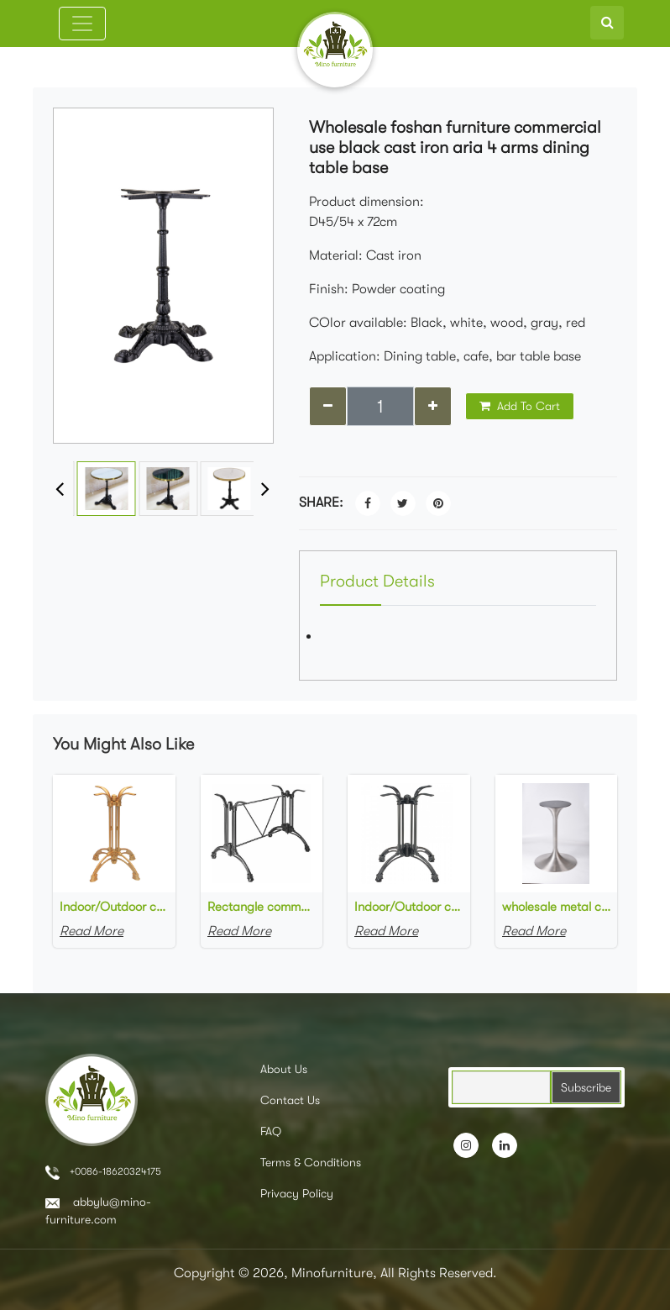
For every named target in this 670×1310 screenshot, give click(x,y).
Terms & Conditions (310, 1162)
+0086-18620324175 (103, 1172)
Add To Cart (519, 406)
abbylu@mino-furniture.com (98, 1210)
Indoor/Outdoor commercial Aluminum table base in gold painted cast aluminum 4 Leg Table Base (114, 906)
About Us (283, 1069)
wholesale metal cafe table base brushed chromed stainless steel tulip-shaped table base (556, 906)
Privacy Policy (296, 1193)
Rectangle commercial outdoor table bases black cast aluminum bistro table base (262, 906)
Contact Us (290, 1100)
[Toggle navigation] (82, 23)
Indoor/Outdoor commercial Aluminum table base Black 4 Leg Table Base (408, 906)
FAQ (270, 1131)
